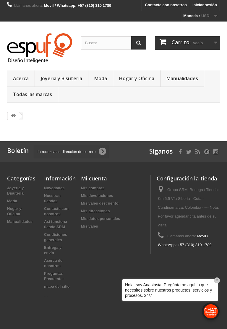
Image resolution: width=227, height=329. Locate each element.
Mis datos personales (100, 218)
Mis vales (89, 226)
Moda (100, 78)
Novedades (54, 188)
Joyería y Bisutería (61, 78)
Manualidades (182, 78)
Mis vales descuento (99, 203)
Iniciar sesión (204, 5)
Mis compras (92, 188)
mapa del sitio (57, 286)
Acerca (21, 78)
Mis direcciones (95, 211)
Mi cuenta (94, 178)
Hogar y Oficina (136, 78)
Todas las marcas (32, 94)
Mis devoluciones (97, 195)
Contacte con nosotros (166, 5)
